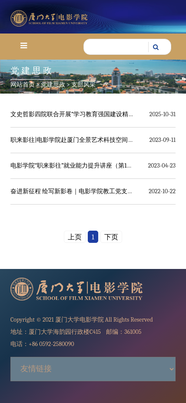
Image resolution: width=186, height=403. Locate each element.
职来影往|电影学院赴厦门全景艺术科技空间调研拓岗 (81, 140)
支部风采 (83, 84)
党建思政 (53, 84)
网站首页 (22, 84)
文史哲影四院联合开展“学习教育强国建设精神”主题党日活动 (91, 114)
